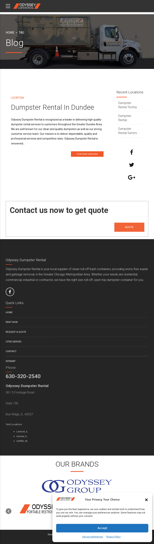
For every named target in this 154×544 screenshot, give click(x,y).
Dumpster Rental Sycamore (125, 118)
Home (10, 32)
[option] (44, 509)
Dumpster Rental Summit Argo (128, 131)
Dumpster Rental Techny (127, 105)
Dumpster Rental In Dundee (52, 107)
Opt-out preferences (92, 536)
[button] (146, 500)
